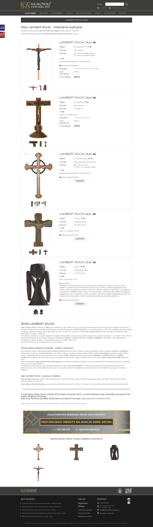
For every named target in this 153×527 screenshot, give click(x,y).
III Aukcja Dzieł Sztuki (82, 118)
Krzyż (76, 218)
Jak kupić (44, 13)
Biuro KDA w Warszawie (107, 513)
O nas (98, 13)
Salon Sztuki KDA (83, 13)
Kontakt (122, 13)
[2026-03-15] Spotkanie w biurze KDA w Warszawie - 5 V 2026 (39, 510)
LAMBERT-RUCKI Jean (75, 42)
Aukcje (69, 13)
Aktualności (109, 13)
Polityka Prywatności (84, 513)
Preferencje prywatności (85, 516)
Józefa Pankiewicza (65, 329)
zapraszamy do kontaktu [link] (95, 398)
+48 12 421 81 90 (102, 8)
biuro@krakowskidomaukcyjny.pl (119, 8)
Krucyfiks (78, 102)
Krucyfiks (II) (80, 47)
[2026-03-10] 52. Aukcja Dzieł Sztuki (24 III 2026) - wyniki (37, 516)
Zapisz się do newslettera (85, 510)
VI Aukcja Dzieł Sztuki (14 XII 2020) (86, 69)
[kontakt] (74, 34)
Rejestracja (83, 503)
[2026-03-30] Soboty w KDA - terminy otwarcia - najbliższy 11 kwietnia (41, 506)
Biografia (75, 31)
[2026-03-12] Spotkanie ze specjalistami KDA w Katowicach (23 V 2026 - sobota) (44, 513)
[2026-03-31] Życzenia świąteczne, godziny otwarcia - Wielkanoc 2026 (41, 503)
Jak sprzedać (57, 13)
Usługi (81, 499)
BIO (94, 42)
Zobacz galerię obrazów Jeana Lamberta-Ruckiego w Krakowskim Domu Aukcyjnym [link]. (53, 403)
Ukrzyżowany (80, 158)
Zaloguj (99, 4)
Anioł (76, 267)
